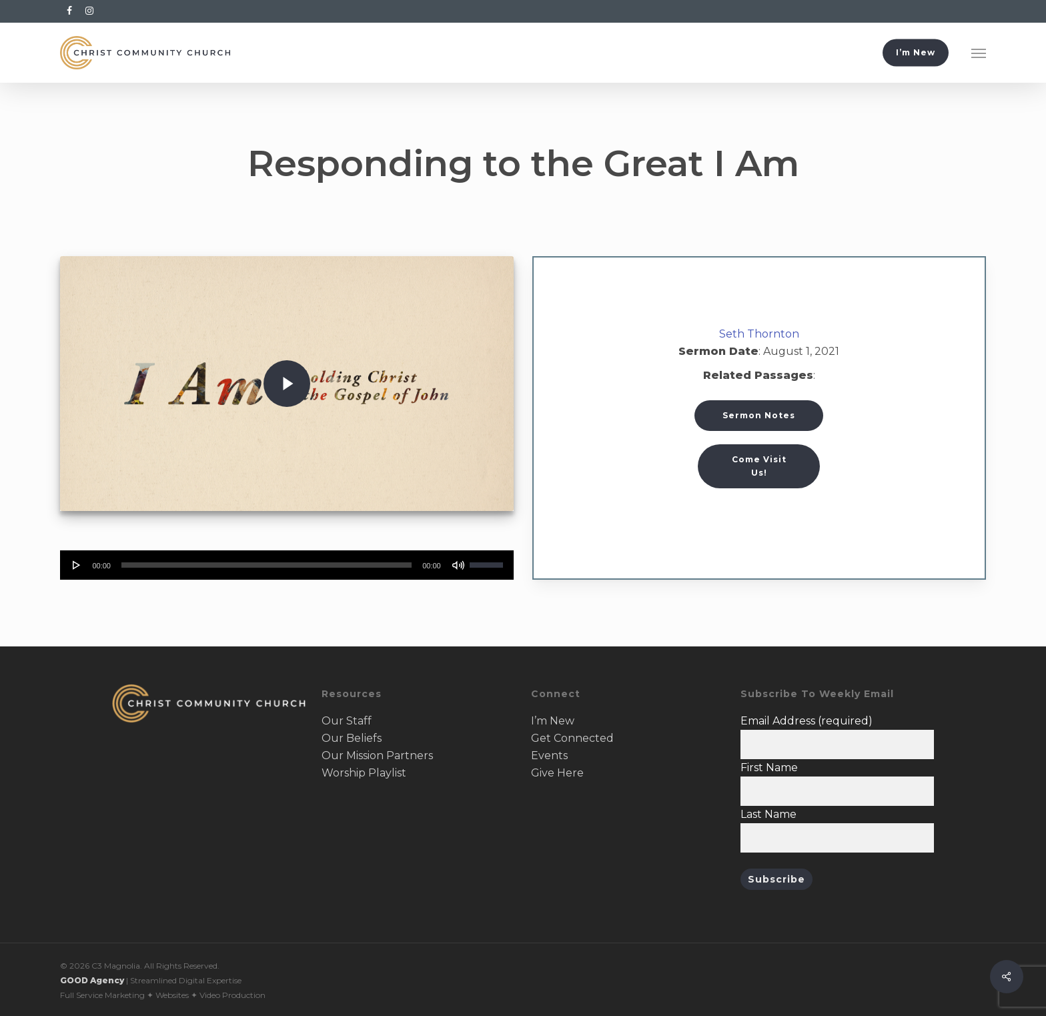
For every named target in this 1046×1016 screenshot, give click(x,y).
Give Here (557, 773)
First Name (769, 767)
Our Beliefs (352, 738)
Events (549, 755)
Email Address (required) (806, 720)
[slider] (266, 565)
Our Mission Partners (377, 755)
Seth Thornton (759, 334)
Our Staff (347, 720)
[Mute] (458, 565)
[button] (978, 52)
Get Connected (572, 738)
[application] (286, 565)
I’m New (552, 720)
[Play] (77, 565)
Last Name (768, 814)
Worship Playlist (364, 773)
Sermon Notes (758, 415)
